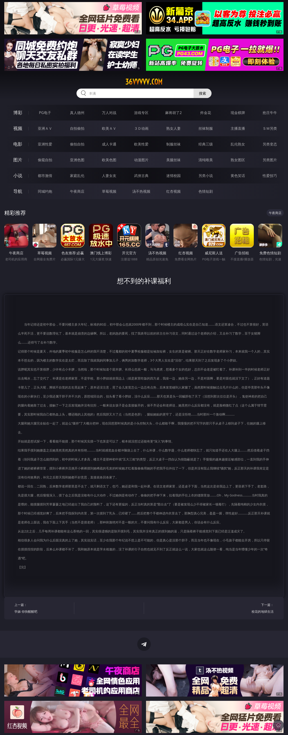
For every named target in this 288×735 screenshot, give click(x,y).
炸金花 (205, 112)
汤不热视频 (141, 191)
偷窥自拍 (45, 159)
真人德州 (77, 112)
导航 (17, 191)
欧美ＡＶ (109, 128)
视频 (17, 128)
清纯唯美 (205, 159)
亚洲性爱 (45, 144)
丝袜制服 (205, 128)
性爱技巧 (270, 175)
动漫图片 (141, 159)
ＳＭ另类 (270, 128)
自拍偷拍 (77, 128)
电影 (17, 144)
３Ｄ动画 (141, 128)
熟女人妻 (173, 128)
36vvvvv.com (143, 81)
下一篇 (245, 609)
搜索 (202, 93)
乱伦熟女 (238, 144)
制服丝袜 (173, 144)
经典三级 (205, 144)
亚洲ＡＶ (45, 128)
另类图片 (270, 159)
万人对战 (109, 112)
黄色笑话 (238, 175)
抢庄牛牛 (270, 112)
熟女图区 (238, 159)
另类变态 (270, 144)
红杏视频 (173, 191)
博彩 (17, 112)
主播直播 (238, 128)
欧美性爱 (141, 144)
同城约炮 (45, 191)
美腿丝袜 (173, 159)
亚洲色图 (77, 159)
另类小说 (205, 175)
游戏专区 (141, 112)
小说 (17, 175)
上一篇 (42, 609)
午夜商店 (77, 191)
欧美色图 (109, 159)
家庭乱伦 (77, 175)
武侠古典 (141, 175)
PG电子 (45, 112)
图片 (17, 160)
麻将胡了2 (173, 112)
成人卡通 (109, 144)
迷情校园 (173, 175)
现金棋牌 (238, 112)
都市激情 (45, 175)
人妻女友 (109, 175)
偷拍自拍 (77, 144)
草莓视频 (109, 191)
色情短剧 (205, 191)
